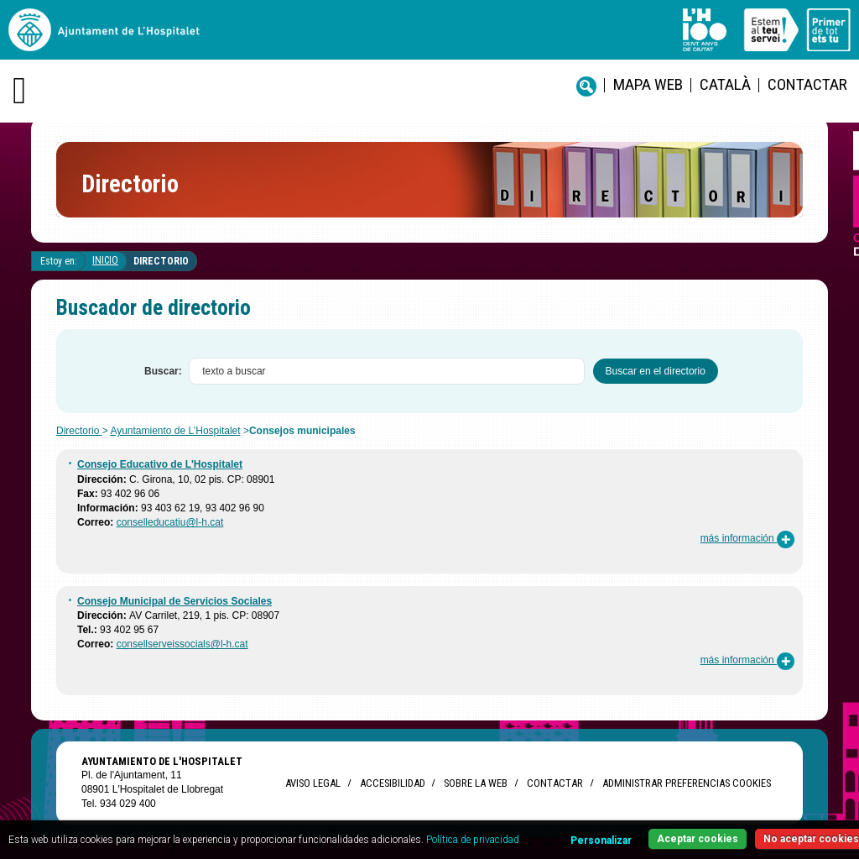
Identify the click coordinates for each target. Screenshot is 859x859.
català (725, 84)
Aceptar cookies (697, 839)
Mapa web (648, 84)
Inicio (105, 260)
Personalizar (601, 840)
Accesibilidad (392, 783)
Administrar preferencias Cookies (686, 783)
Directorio (161, 261)
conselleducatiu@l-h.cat (170, 522)
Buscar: (163, 371)
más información (747, 538)
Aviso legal (313, 783)
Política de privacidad (472, 840)
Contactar (807, 84)
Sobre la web (476, 783)
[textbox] (387, 371)
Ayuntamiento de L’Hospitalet (175, 431)
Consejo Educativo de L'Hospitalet (159, 464)
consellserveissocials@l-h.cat (182, 644)
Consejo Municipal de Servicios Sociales (174, 601)
